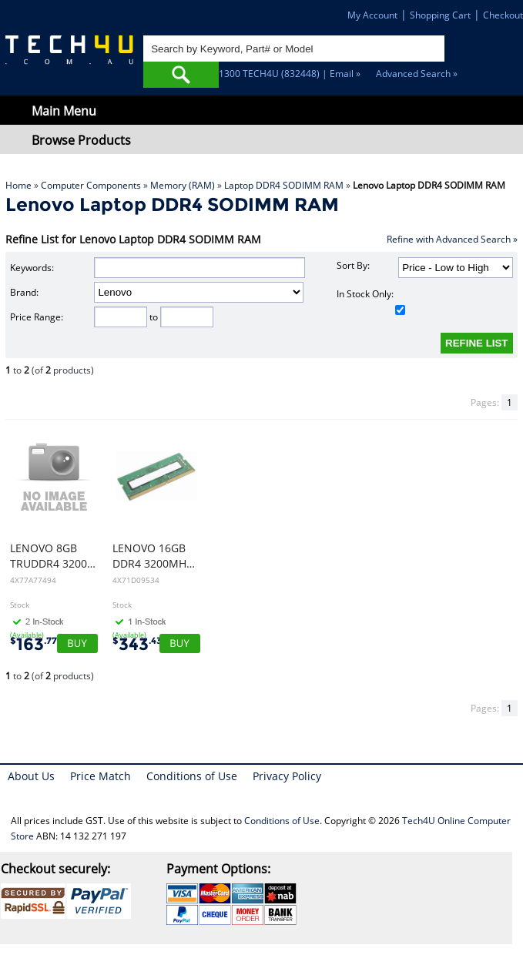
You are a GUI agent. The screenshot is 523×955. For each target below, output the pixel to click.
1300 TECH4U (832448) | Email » (289, 73)
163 (33, 644)
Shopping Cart (440, 15)
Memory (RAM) (182, 185)
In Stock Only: (370, 301)
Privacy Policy (287, 776)
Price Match (100, 776)
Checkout (503, 15)
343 (137, 644)
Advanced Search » (417, 73)
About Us (31, 776)
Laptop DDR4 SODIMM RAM (284, 185)
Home (18, 185)
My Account (372, 15)
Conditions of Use (191, 776)
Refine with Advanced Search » (452, 239)
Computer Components (91, 185)
